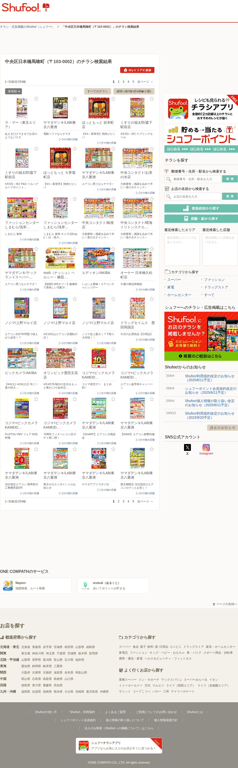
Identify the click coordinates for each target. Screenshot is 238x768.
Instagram (206, 449)
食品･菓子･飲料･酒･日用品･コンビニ (157, 646)
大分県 (69, 691)
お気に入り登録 (36, 99)
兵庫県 (36, 672)
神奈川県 (38, 653)
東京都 (25, 653)
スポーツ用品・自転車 (218, 652)
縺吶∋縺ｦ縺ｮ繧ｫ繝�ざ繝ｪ (134, 91)
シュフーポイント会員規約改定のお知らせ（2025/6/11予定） (211, 390)
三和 (166, 691)
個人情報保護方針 (166, 720)
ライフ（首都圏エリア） (214, 685)
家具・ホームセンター (220, 646)
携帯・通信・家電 (131, 658)
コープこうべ (141, 691)
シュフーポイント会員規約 (78, 720)
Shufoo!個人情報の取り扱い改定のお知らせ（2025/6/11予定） (210, 403)
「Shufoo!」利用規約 (81, 712)
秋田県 (69, 647)
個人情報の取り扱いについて (125, 720)
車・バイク (194, 652)
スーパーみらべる (195, 679)
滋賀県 (58, 672)
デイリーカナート (183, 691)
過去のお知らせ (222, 428)
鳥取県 (47, 679)
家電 (169, 287)
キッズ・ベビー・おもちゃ (167, 652)
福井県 (79, 659)
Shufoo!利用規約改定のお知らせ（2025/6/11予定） (210, 378)
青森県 (36, 647)
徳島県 (25, 685)
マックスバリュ (171, 679)
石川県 (69, 659)
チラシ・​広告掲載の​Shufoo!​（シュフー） (27, 26)
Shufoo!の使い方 (46, 712)
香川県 (36, 685)
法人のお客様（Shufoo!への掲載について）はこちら (118, 728)
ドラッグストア (214, 287)
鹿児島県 (92, 691)
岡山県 (25, 679)
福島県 (90, 647)
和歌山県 (81, 672)
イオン (213, 679)
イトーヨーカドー (131, 685)
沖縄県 (104, 691)
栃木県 (82, 653)
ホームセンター (177, 295)
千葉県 (61, 653)
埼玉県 (50, 653)
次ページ (145, 81)
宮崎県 (79, 691)
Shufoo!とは (195, 712)
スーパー (172, 280)
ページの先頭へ (225, 604)
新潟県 (47, 659)
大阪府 (25, 672)
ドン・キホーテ (149, 679)
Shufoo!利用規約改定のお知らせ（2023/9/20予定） (210, 415)
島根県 (58, 679)
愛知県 (25, 666)
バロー (156, 691)
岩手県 (47, 647)
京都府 (47, 672)
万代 (147, 685)
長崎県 (47, 691)
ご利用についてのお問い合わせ (156, 712)
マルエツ (158, 685)
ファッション (213, 280)
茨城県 (71, 653)
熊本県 (58, 691)
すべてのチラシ (97, 91)
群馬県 (93, 653)
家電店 (123, 652)
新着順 (12, 92)
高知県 (58, 685)
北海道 (25, 647)
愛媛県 (47, 685)
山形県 (79, 647)
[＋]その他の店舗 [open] (68, 139)
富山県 (58, 659)
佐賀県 (36, 691)
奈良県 (69, 672)
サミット (125, 691)
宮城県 (58, 647)
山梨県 (25, 659)
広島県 (36, 679)
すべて (207, 295)
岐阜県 (47, 666)
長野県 (36, 659)
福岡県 (25, 691)
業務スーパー (128, 679)
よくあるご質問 (115, 712)
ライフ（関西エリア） (181, 685)
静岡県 (36, 666)
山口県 (69, 679)
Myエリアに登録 (137, 70)
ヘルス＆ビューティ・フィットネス (168, 658)
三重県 (58, 666)
